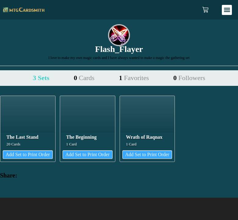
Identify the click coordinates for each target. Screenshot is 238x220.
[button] (227, 10)
